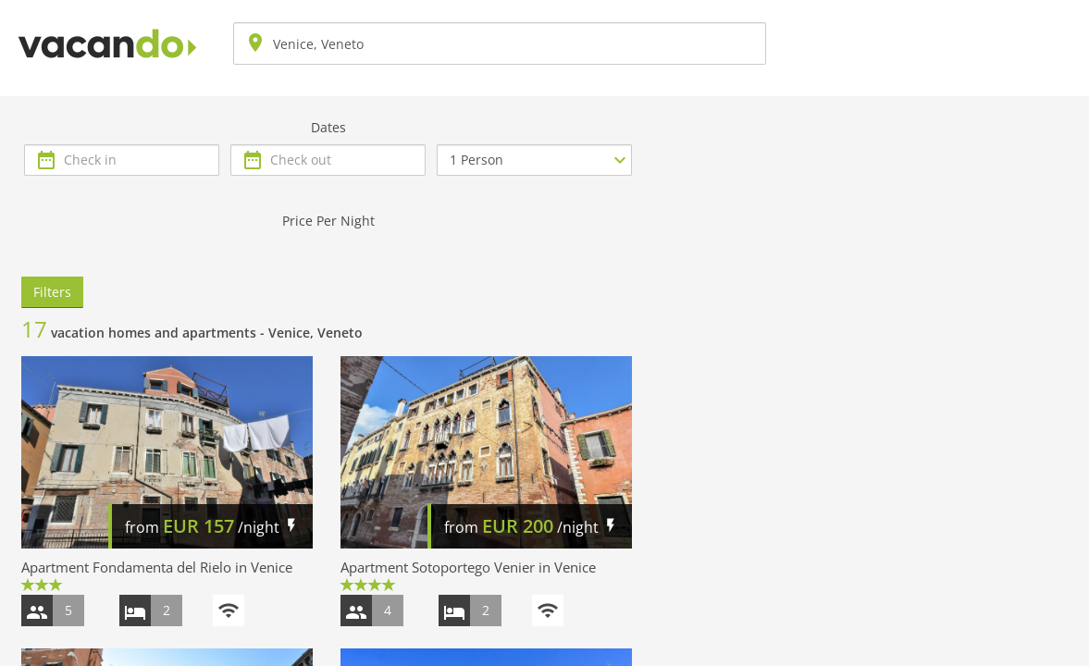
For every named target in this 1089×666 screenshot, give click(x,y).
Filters (52, 292)
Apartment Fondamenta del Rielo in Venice (156, 567)
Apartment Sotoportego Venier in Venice (468, 567)
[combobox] (499, 43)
